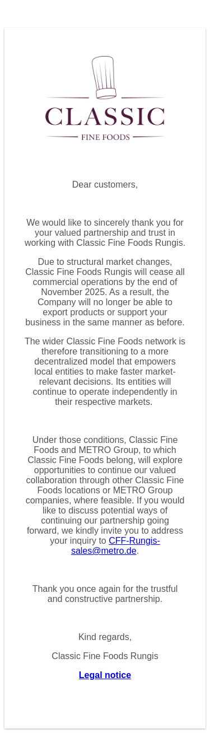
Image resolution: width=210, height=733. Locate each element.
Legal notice (105, 675)
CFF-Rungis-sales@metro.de (115, 545)
